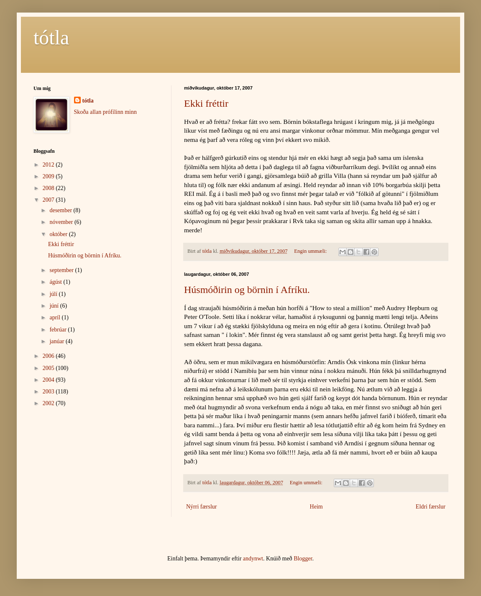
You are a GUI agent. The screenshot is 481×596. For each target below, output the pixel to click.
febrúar (58, 329)
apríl (55, 317)
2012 (49, 165)
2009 (49, 176)
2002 (49, 403)
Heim (316, 507)
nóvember (61, 222)
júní (54, 306)
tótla (51, 37)
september (62, 270)
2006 (49, 356)
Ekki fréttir (206, 103)
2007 (49, 200)
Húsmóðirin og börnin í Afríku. (247, 289)
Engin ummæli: (311, 251)
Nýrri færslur (201, 507)
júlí (54, 294)
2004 (49, 380)
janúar (57, 341)
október (59, 234)
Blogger (303, 558)
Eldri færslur (430, 507)
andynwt (253, 558)
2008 (49, 188)
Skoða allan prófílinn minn (105, 112)
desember (61, 210)
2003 (49, 391)
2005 (49, 368)
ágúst (56, 282)
